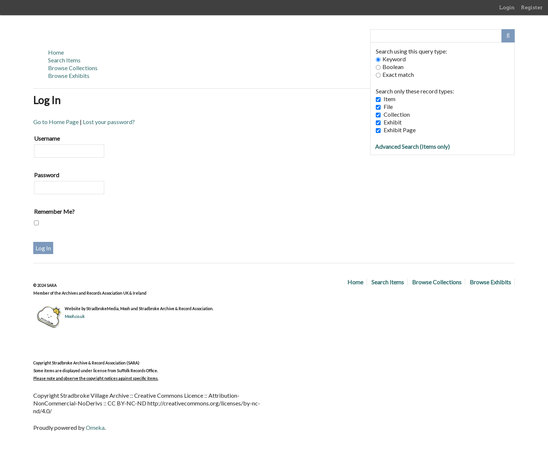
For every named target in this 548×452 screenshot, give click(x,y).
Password (46, 174)
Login (507, 7)
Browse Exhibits (68, 75)
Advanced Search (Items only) (412, 146)
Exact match (395, 74)
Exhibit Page (400, 129)
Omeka (95, 427)
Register (532, 7)
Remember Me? (54, 211)
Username (47, 138)
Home (56, 52)
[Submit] (508, 35)
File (388, 106)
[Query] (442, 35)
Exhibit (393, 122)
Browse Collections (73, 67)
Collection (397, 114)
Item (389, 98)
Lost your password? (109, 121)
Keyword (391, 58)
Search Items (64, 60)
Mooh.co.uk (75, 316)
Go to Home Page (56, 121)
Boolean (390, 66)
